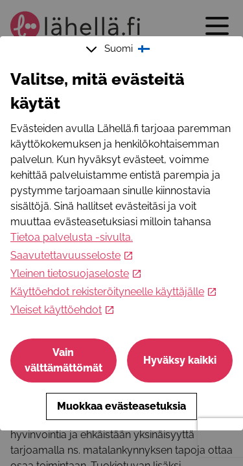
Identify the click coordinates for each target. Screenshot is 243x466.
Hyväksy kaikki (179, 360)
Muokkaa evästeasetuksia (121, 406)
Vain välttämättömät (63, 360)
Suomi (119, 49)
